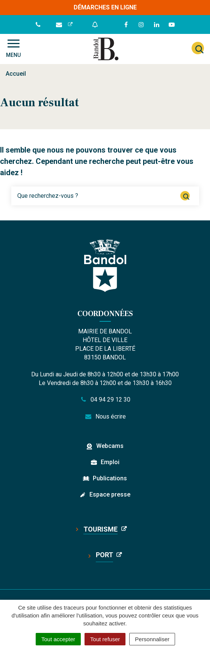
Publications (110, 478)
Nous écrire (105, 416)
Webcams (110, 445)
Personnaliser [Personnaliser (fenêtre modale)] (152, 639)
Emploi (110, 462)
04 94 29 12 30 (105, 399)
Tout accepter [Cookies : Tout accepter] (58, 639)
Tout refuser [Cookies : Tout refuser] (105, 639)
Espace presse (109, 494)
